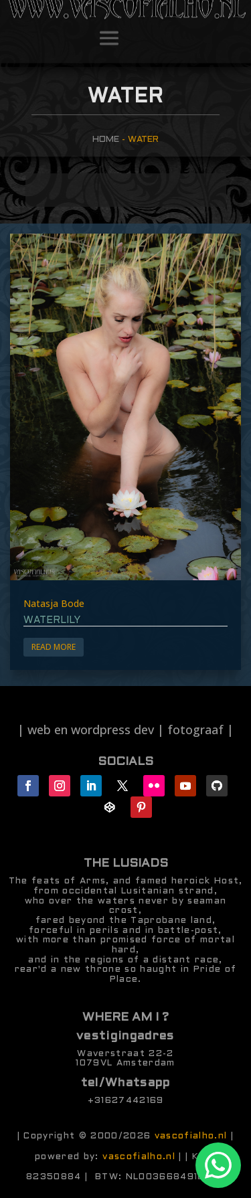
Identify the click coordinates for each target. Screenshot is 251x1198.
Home (105, 139)
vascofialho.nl (191, 1136)
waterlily (51, 620)
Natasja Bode (53, 603)
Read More (53, 647)
